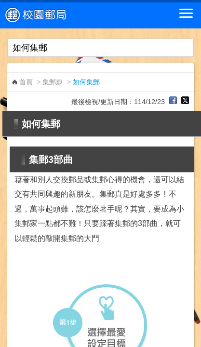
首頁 (26, 82)
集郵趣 (52, 82)
